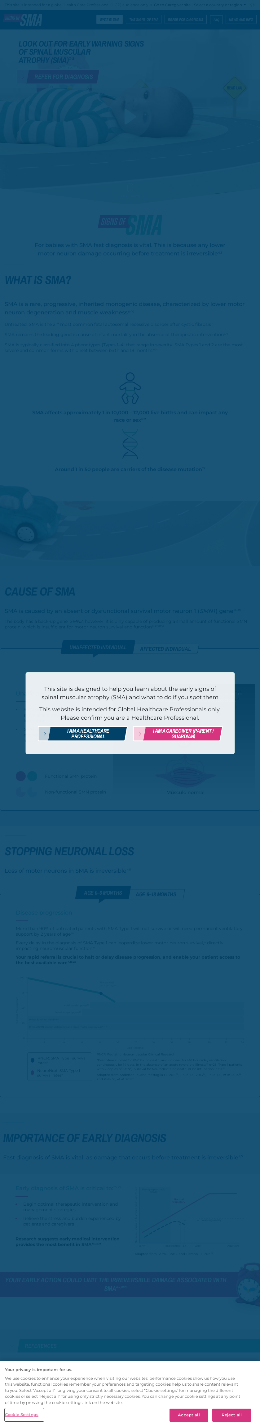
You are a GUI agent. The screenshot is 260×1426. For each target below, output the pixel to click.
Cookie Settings (21, 1414)
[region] (130, 1393)
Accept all (189, 1414)
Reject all (232, 1414)
